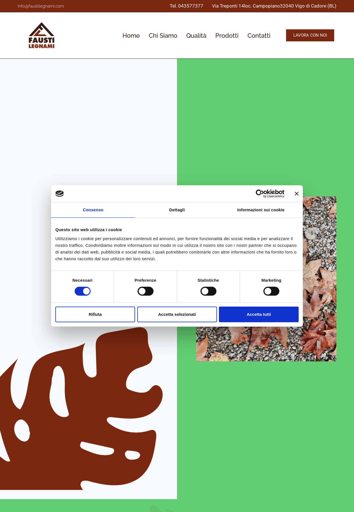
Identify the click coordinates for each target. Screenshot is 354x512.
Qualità (196, 35)
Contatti (258, 35)
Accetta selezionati (177, 314)
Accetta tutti (259, 314)
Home (131, 35)
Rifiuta (95, 314)
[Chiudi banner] (297, 194)
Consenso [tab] (93, 209)
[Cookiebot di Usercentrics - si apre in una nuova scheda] (259, 193)
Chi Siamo (163, 35)
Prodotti (227, 35)
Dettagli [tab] (177, 209)
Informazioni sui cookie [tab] (261, 209)
